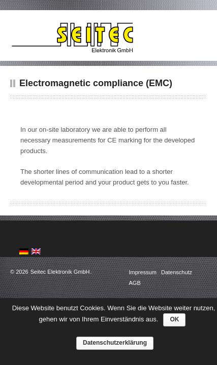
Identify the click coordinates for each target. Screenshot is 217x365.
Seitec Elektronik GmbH (60, 272)
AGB (135, 283)
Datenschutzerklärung (115, 342)
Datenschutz (176, 272)
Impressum (143, 272)
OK (174, 319)
